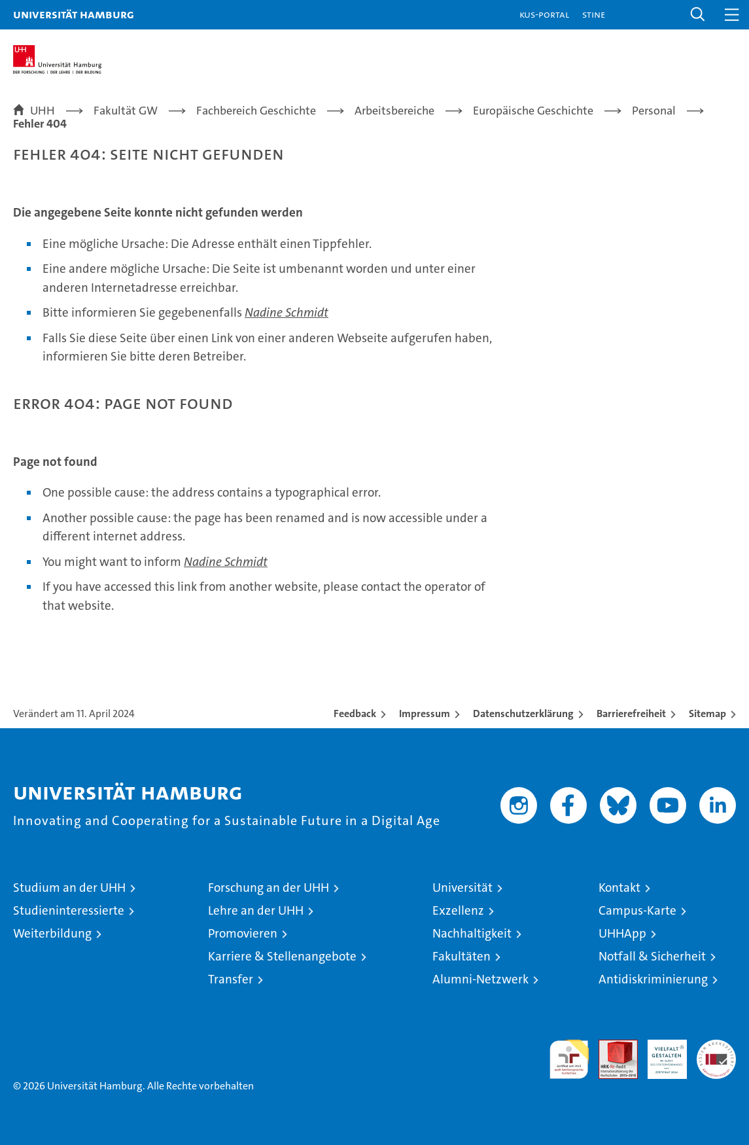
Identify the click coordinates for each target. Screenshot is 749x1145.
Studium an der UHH (69, 887)
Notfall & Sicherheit (652, 956)
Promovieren (242, 933)
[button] (698, 14)
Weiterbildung (52, 933)
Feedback (355, 713)
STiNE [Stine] (593, 14)
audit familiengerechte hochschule (569, 1059)
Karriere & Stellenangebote (282, 956)
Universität (462, 887)
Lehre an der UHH (256, 910)
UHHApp (622, 933)
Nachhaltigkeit (472, 933)
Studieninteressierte (68, 910)
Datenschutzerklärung (523, 713)
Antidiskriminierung (653, 979)
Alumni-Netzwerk (480, 979)
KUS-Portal (544, 14)
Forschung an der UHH (268, 887)
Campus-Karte (637, 910)
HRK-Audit (660, 1053)
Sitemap (707, 713)
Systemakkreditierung (716, 1046)
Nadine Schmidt (286, 312)
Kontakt (619, 887)
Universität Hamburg (73, 14)
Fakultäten (461, 956)
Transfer (230, 979)
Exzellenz (458, 910)
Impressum (424, 713)
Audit (611, 1046)
